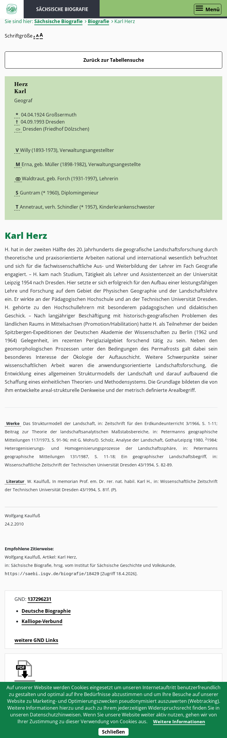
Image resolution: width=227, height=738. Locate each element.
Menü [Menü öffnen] (212, 9)
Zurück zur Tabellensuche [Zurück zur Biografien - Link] (113, 60)
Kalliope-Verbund (42, 621)
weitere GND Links (36, 640)
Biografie (98, 21)
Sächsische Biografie (58, 21)
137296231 (39, 599)
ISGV (12, 9)
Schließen (113, 732)
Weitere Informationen (179, 721)
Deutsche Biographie (46, 610)
